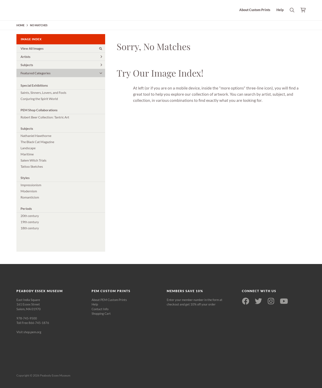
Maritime (27, 154)
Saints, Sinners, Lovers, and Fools (43, 92)
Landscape (28, 148)
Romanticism (30, 197)
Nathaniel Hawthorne (36, 136)
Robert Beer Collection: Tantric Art (45, 117)
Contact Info (100, 309)
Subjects (61, 65)
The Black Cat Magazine (37, 142)
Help (280, 10)
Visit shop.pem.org (28, 332)
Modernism (29, 191)
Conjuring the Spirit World (39, 99)
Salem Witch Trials (33, 160)
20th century (30, 216)
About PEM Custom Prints (109, 300)
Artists (61, 57)
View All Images (61, 48)
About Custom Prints (254, 10)
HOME (20, 25)
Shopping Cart (101, 313)
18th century (30, 228)
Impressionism (31, 185)
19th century (30, 222)
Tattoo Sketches (32, 166)
